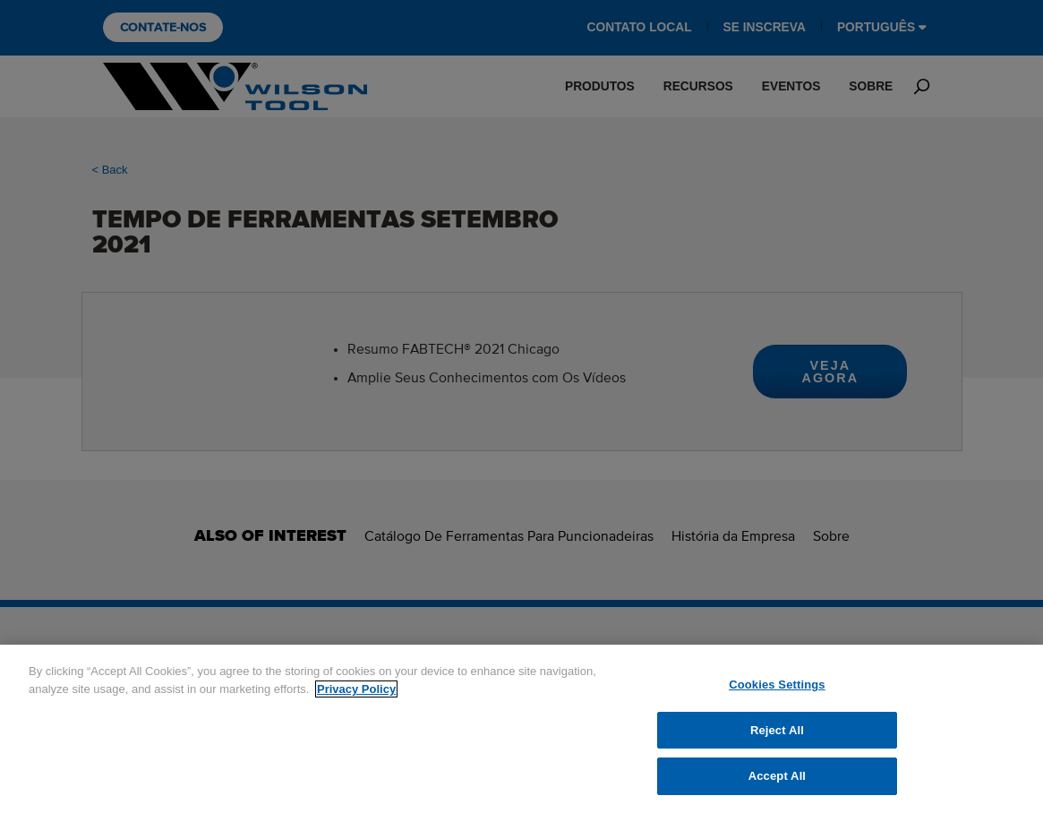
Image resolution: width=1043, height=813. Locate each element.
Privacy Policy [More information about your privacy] (356, 689)
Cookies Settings (777, 684)
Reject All (777, 730)
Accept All (777, 776)
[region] (521, 729)
